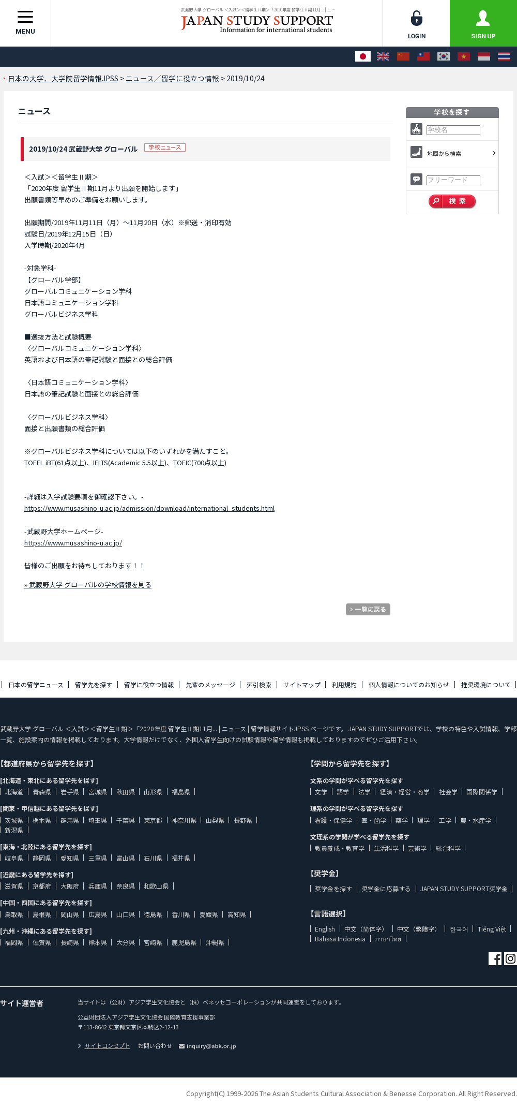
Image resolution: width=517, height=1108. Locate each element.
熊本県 (97, 942)
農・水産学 (475, 820)
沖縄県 (215, 942)
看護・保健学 (333, 820)
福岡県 (14, 942)
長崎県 (69, 942)
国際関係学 (481, 791)
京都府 (42, 885)
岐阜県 (14, 857)
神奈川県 (184, 820)
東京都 (153, 820)
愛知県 (69, 857)
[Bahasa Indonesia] (484, 56)
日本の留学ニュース (36, 684)
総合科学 (448, 848)
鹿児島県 (184, 942)
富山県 (125, 857)
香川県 (181, 914)
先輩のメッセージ (210, 684)
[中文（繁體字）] (423, 56)
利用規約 (344, 684)
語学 (343, 791)
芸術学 (417, 848)
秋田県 (125, 791)
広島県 (97, 914)
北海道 (14, 791)
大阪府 (69, 885)
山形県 (153, 791)
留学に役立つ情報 (149, 684)
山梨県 (215, 820)
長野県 (243, 820)
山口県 (125, 914)
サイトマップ (302, 684)
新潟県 (14, 829)
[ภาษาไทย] (504, 56)
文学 (321, 791)
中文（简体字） (366, 928)
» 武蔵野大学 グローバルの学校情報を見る (87, 584)
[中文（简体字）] (403, 56)
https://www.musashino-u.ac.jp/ (73, 543)
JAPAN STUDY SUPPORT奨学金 (464, 888)
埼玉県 (97, 820)
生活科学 (386, 848)
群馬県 (69, 820)
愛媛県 (209, 914)
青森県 (42, 791)
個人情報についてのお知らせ (409, 684)
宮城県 (97, 791)
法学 (364, 791)
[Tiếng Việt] (464, 56)
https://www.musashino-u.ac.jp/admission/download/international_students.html (149, 508)
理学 (423, 820)
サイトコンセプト (104, 1045)
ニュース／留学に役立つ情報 (172, 78)
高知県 (236, 914)
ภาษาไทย (388, 938)
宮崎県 (153, 942)
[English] (383, 56)
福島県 (181, 791)
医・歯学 (373, 820)
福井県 (181, 857)
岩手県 (69, 791)
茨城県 (14, 820)
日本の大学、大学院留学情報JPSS (63, 78)
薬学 (402, 820)
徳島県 (153, 914)
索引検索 (259, 684)
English (325, 928)
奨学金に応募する (386, 888)
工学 (445, 820)
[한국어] (443, 56)
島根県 (42, 914)
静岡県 (42, 857)
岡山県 (69, 914)
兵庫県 (97, 885)
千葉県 (125, 820)
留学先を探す (93, 684)
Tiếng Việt (492, 928)
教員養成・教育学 (339, 848)
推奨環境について (486, 684)
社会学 (448, 791)
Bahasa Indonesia (340, 938)
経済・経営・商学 (405, 791)
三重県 (97, 857)
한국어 (459, 928)
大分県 (125, 942)
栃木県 (42, 820)
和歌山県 (156, 885)
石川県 (153, 857)
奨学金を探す (333, 888)
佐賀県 (42, 942)
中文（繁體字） (418, 928)
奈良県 (125, 885)
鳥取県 (14, 914)
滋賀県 (14, 885)
